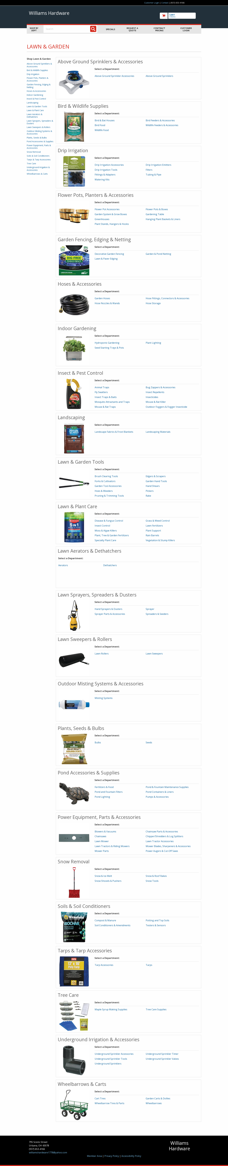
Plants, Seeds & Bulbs (37, 137)
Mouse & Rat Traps (105, 406)
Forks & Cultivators (105, 481)
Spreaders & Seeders (157, 614)
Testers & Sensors (156, 925)
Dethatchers (110, 565)
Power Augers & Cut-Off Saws (162, 851)
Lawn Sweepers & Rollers (38, 127)
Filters (149, 169)
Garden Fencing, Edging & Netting (38, 85)
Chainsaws (100, 836)
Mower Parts (102, 851)
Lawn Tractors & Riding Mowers (112, 846)
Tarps (149, 965)
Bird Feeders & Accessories (160, 120)
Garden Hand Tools (156, 481)
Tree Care (31, 163)
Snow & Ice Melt (103, 876)
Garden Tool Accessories (108, 486)
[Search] (93, 29)
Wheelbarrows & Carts (37, 173)
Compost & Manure (105, 920)
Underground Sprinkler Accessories (114, 1053)
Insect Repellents (155, 392)
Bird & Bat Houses (105, 120)
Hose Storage (153, 303)
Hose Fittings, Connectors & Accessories (167, 298)
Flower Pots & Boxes (157, 209)
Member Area (94, 1156)
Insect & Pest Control (36, 98)
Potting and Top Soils (157, 920)
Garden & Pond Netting (158, 253)
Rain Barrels (152, 535)
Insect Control (102, 525)
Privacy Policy (112, 1156)
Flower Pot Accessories (107, 209)
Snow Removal (34, 151)
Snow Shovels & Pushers (108, 880)
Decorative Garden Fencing (109, 253)
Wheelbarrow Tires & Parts (109, 1103)
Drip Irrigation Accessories (109, 164)
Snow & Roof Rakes (156, 876)
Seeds (149, 742)
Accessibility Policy (131, 1156)
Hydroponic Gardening (107, 342)
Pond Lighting (102, 796)
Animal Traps (102, 387)
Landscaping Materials (158, 431)
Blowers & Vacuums (105, 831)
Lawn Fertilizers (154, 525)
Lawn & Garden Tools (37, 106)
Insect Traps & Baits (106, 397)
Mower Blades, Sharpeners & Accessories (168, 846)
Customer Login (151, 2)
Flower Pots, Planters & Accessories (37, 79)
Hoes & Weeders (104, 491)
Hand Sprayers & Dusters (108, 609)
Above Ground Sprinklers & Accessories (39, 65)
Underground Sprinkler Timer (162, 1053)
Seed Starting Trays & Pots (109, 347)
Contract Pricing (159, 29)
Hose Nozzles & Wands (107, 303)
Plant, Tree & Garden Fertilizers (112, 535)
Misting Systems (104, 698)
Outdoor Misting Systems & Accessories (39, 132)
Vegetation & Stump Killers (160, 540)
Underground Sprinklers (108, 1063)
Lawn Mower (102, 841)
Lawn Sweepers (154, 653)
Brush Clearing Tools (106, 476)
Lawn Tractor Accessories (160, 841)
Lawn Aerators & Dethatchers (34, 115)
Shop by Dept (34, 29)
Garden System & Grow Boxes (111, 214)
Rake (148, 495)
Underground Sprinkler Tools (111, 1058)
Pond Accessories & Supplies (40, 141)
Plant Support (153, 530)
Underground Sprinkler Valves (162, 1058)
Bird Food (100, 125)
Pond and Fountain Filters (109, 791)
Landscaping (32, 102)
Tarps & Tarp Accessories (39, 159)
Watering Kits (102, 179)
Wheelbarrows (154, 1103)
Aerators (63, 565)
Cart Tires (100, 1098)
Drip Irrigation (33, 74)
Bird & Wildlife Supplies (37, 70)
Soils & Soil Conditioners (38, 155)
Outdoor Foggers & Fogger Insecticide (166, 406)
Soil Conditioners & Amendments (112, 925)
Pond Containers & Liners (160, 791)
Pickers (150, 491)
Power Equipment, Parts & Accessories (39, 146)
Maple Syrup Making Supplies (111, 1009)
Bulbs (98, 742)
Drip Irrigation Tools (106, 169)
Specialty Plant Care (105, 540)
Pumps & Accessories (157, 796)
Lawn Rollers (102, 653)
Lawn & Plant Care (35, 110)
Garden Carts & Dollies (158, 1098)
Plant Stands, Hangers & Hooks (112, 224)
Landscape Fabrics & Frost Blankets (114, 431)
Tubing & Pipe (153, 174)
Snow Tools (152, 880)
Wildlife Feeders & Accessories (162, 125)
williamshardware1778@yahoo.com (48, 1152)
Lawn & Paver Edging (106, 258)
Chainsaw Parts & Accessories (162, 831)
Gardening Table (155, 214)
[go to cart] (179, 16)
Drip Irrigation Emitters (158, 164)
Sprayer (150, 609)
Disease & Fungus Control (109, 520)
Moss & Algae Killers (106, 530)
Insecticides (152, 397)
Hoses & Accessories (36, 91)
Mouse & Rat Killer (156, 401)
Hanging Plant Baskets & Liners (163, 219)
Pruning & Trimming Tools (109, 495)
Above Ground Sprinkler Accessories (114, 76)
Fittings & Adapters (105, 174)
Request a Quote (132, 29)
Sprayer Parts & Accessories (110, 614)
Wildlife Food (102, 130)
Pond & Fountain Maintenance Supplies (167, 787)
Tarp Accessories (104, 965)
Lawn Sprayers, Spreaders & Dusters (40, 122)
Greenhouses (102, 219)
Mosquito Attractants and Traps (112, 401)
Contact (164, 2)
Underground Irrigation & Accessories (38, 168)
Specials (110, 29)
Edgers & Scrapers (156, 476)
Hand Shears (153, 486)
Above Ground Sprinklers (159, 76)
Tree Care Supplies (156, 1009)
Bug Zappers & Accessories (160, 387)
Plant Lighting (153, 342)
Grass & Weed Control (158, 520)
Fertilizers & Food (104, 787)
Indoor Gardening (35, 95)
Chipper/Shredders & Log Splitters (164, 836)
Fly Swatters (101, 392)
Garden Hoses (102, 298)
